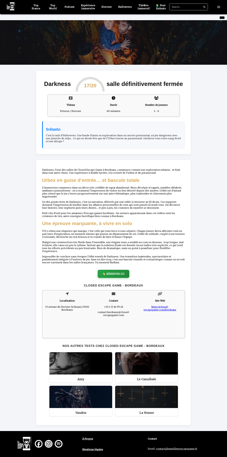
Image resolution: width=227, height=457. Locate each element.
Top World (53, 7)
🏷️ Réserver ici (113, 273)
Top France (36, 7)
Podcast (70, 6)
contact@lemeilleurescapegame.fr (176, 448)
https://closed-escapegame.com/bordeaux (160, 308)
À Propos (87, 438)
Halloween (125, 6)
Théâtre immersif (143, 7)
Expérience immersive (88, 7)
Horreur (106, 6)
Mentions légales (92, 449)
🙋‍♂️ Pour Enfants (161, 7)
